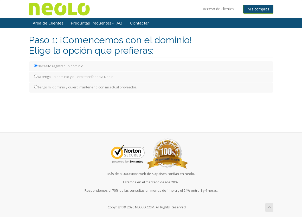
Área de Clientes (48, 23)
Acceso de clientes (218, 8)
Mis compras (258, 9)
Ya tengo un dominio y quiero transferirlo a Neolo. (74, 76)
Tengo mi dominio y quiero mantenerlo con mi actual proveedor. (85, 87)
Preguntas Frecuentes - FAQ (96, 23)
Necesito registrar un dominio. (59, 66)
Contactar (139, 23)
